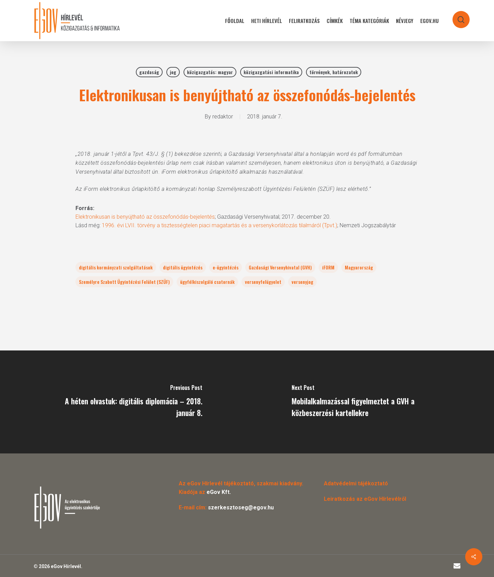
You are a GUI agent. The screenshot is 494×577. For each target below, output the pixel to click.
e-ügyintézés (225, 267)
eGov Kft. (219, 492)
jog (173, 72)
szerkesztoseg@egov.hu (241, 507)
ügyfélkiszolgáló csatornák (207, 281)
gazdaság (149, 72)
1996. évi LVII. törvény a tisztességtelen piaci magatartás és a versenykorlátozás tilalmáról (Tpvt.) (219, 225)
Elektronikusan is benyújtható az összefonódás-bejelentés (145, 217)
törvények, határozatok (333, 72)
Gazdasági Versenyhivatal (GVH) (280, 267)
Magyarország (359, 267)
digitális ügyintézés (182, 267)
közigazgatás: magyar (210, 72)
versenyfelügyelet (263, 281)
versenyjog (302, 281)
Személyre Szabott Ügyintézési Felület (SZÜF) (124, 281)
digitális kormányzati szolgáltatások (116, 267)
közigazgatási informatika (271, 72)
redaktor (222, 116)
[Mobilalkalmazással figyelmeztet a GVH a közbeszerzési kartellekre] (370, 401)
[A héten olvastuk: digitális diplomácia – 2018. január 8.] (123, 401)
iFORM (328, 267)
